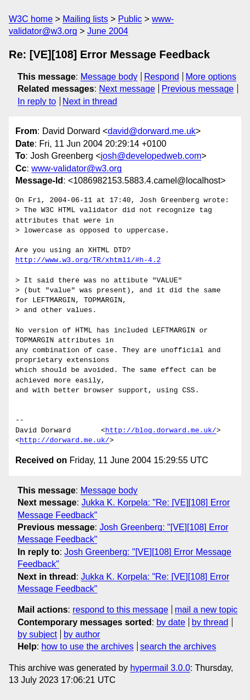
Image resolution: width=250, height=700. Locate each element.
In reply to (37, 101)
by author (82, 634)
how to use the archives (88, 646)
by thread (210, 622)
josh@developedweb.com (151, 155)
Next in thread (90, 101)
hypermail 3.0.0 (160, 668)
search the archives (178, 646)
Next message (127, 88)
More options (211, 76)
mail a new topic (206, 609)
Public (130, 19)
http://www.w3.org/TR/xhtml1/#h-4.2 (88, 260)
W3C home (31, 19)
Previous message (198, 88)
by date (170, 622)
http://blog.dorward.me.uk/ (161, 431)
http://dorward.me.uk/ (65, 441)
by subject (37, 634)
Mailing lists (85, 19)
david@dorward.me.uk (152, 131)
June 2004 (107, 31)
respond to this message (120, 609)
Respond (161, 76)
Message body (109, 76)
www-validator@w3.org (76, 168)
